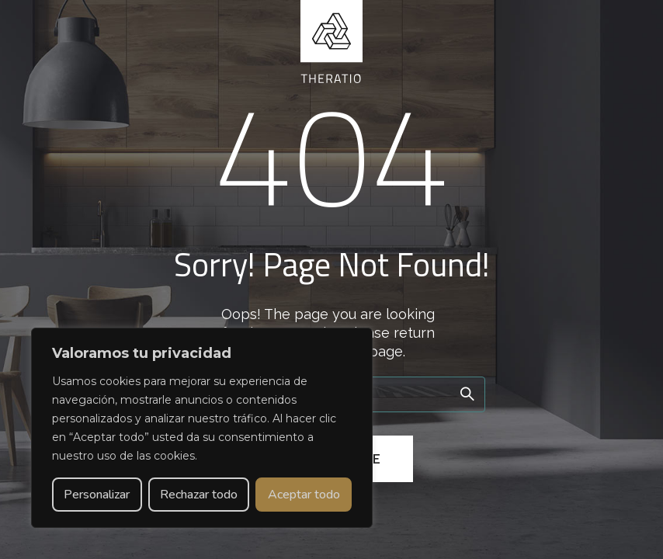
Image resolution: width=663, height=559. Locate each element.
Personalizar (97, 494)
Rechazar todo (199, 494)
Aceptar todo (304, 494)
